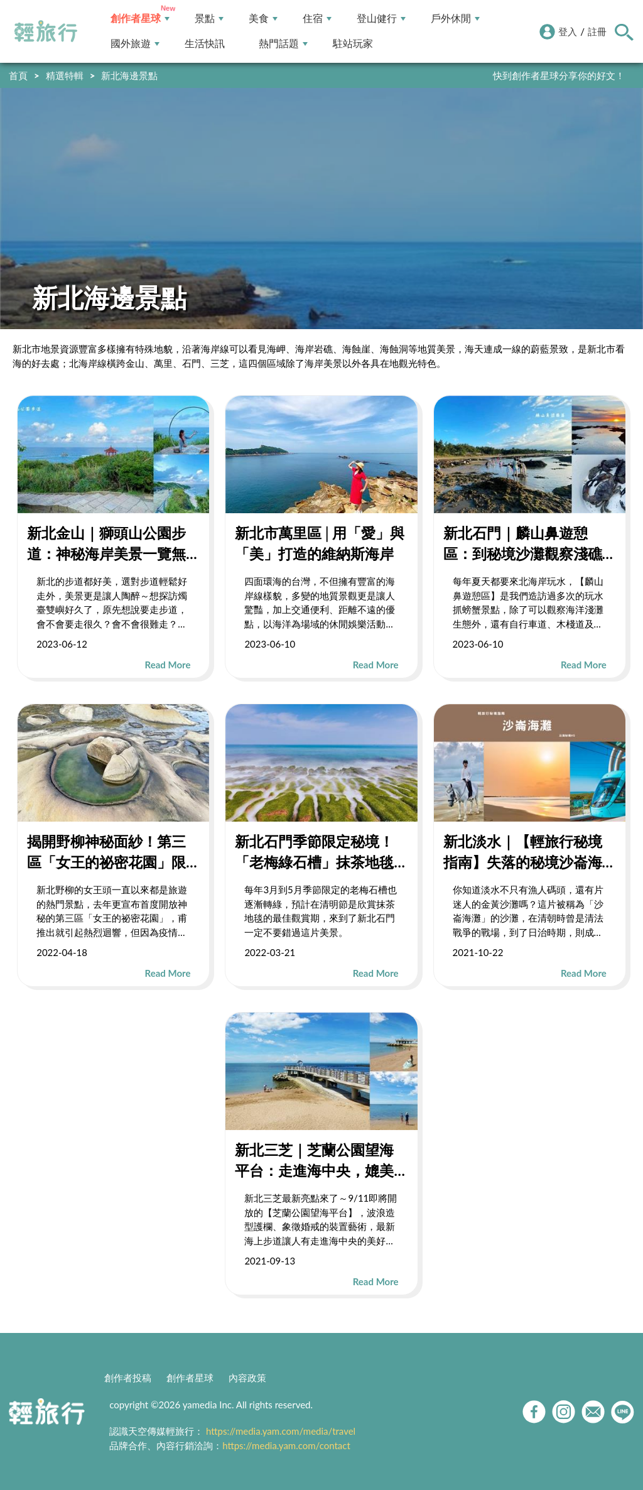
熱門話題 (283, 43)
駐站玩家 (353, 43)
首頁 (18, 75)
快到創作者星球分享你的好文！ (559, 75)
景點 (209, 18)
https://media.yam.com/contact (286, 1445)
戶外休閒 (455, 18)
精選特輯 (65, 75)
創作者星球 (140, 18)
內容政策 (247, 1377)
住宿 (317, 18)
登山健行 (381, 18)
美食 (263, 18)
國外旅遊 (135, 43)
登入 (567, 31)
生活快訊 (205, 43)
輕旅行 (46, 31)
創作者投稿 (127, 1377)
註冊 (597, 31)
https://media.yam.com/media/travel (280, 1431)
